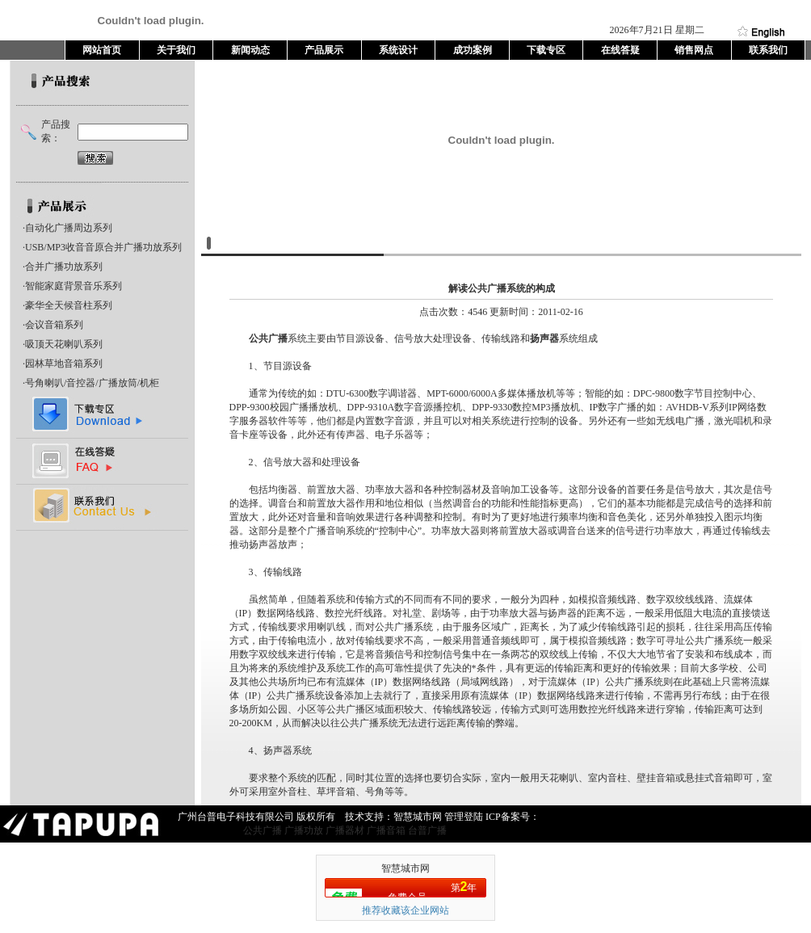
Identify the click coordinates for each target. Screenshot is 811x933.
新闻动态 (250, 50)
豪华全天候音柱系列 (68, 305)
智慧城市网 (405, 868)
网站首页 (101, 50)
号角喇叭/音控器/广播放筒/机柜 (92, 383)
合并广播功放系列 (64, 266)
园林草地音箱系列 (64, 363)
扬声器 (544, 338)
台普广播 (427, 830)
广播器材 (345, 830)
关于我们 (176, 50)
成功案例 (472, 50)
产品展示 (324, 50)
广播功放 (303, 830)
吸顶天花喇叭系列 (64, 344)
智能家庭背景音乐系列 (73, 286)
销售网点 (693, 50)
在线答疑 (620, 50)
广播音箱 (386, 830)
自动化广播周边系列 (68, 227)
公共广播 (268, 338)
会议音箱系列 (54, 324)
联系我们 (768, 50)
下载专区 (546, 50)
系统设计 (398, 50)
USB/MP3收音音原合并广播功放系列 (103, 247)
